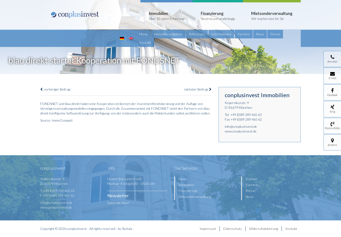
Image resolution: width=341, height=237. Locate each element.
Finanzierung (188, 191)
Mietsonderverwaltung (195, 197)
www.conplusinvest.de (240, 131)
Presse (275, 34)
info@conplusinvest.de (241, 126)
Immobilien (186, 185)
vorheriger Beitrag (55, 89)
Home (143, 34)
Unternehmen (221, 34)
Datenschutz (232, 229)
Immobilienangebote (168, 34)
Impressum (208, 229)
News (260, 34)
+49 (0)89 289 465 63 (246, 115)
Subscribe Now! (118, 203)
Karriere (244, 34)
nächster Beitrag (197, 89)
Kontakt (145, 43)
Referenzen (197, 34)
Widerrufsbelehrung (263, 229)
